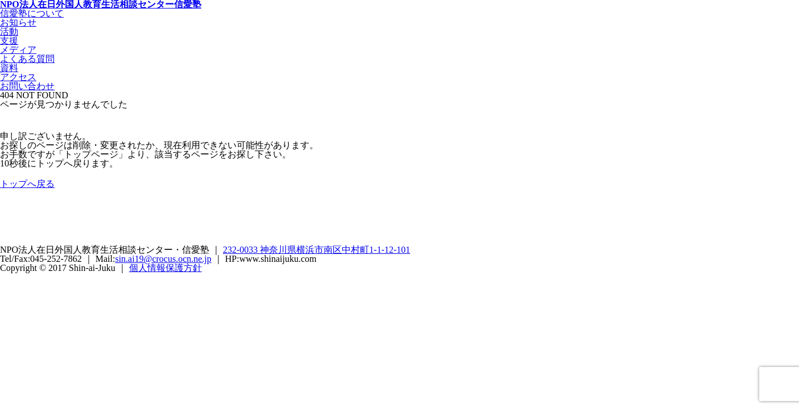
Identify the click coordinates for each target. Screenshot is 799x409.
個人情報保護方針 (165, 268)
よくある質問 (27, 59)
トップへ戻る (27, 184)
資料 (9, 68)
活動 (9, 31)
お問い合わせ (27, 86)
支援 (9, 40)
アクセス (18, 77)
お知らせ (18, 22)
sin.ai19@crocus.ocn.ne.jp (163, 259)
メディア (18, 50)
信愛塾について (32, 13)
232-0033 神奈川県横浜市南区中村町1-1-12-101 (316, 249)
